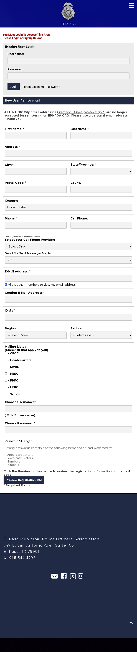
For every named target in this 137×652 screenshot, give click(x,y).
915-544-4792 (22, 558)
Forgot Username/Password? (41, 87)
